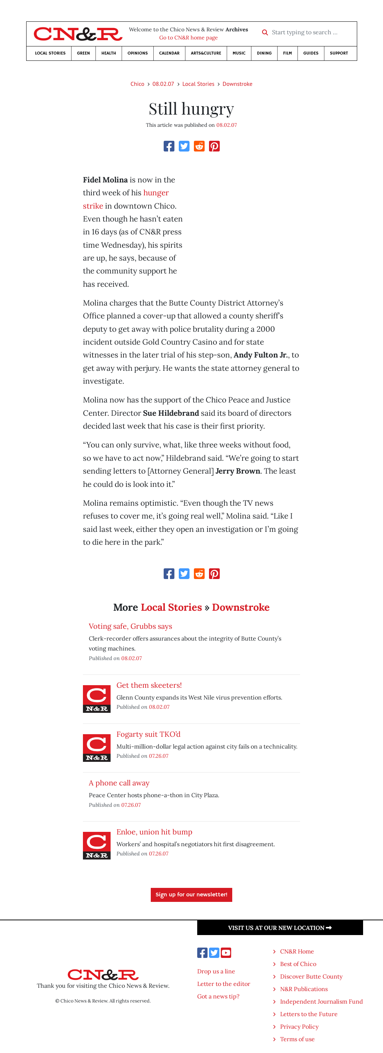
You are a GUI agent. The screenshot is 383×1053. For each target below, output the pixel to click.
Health (108, 53)
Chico (137, 83)
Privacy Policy (299, 1026)
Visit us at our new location (280, 927)
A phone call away (119, 782)
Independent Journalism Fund (321, 1001)
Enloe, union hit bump (154, 831)
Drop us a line (216, 971)
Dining (264, 53)
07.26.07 (158, 755)
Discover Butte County (311, 976)
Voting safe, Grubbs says (130, 626)
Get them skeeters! (149, 685)
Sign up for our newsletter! (191, 895)
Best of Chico (298, 963)
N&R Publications (304, 989)
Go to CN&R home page (188, 37)
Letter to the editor (223, 983)
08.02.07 (163, 83)
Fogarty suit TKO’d (148, 734)
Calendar (169, 53)
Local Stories (50, 53)
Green (83, 53)
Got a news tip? (218, 996)
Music (239, 53)
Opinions (138, 53)
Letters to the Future (309, 1014)
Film (287, 53)
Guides (310, 53)
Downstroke (238, 83)
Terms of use (297, 1039)
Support (339, 53)
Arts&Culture (206, 53)
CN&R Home (297, 951)
